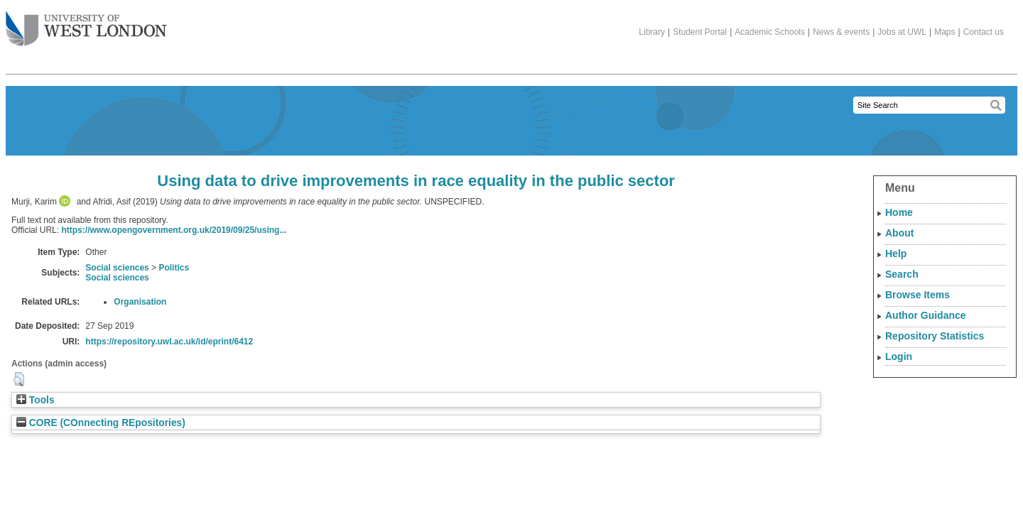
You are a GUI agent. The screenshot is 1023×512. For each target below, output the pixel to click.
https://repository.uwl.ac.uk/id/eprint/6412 (169, 342)
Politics (173, 268)
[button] (18, 379)
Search (902, 274)
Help (895, 253)
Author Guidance (925, 315)
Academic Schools (770, 32)
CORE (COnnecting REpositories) (100, 423)
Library (652, 32)
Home (899, 212)
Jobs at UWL (901, 32)
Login (898, 356)
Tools (35, 400)
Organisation (140, 302)
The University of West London (86, 23)
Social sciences (116, 268)
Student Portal (700, 32)
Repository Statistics (934, 336)
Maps (944, 32)
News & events (841, 32)
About (899, 233)
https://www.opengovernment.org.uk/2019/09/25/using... (173, 230)
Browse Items (917, 294)
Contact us (983, 32)
